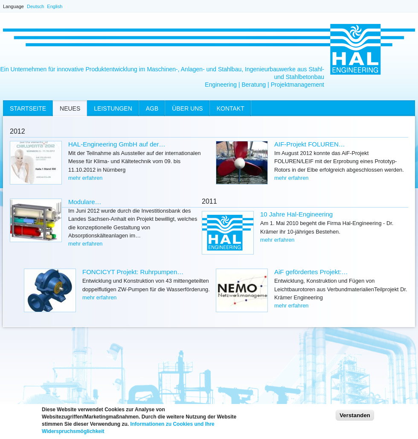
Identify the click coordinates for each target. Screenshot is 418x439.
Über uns (187, 108)
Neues (70, 108)
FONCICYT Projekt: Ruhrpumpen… (132, 271)
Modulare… (85, 201)
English (54, 6)
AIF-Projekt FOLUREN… (309, 144)
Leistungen (113, 108)
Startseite (28, 108)
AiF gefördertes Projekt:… (311, 271)
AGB (152, 108)
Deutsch (35, 6)
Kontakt (230, 108)
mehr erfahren (85, 178)
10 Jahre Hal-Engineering (296, 214)
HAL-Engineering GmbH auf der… (116, 144)
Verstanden (355, 418)
